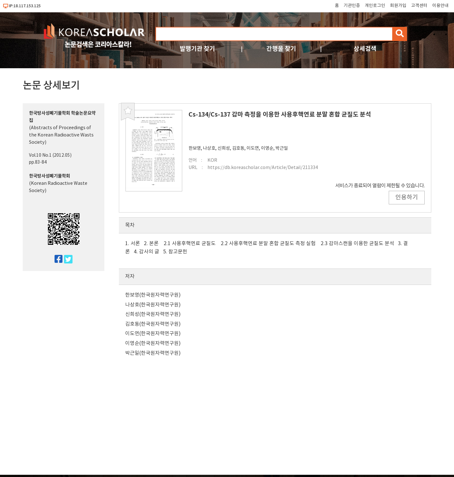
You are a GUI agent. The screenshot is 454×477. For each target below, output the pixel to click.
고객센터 (419, 5)
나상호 (209, 148)
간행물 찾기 (281, 48)
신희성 (224, 148)
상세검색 (365, 48)
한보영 (195, 148)
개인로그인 (375, 5)
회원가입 (398, 5)
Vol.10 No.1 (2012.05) (50, 155)
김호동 (238, 148)
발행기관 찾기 (197, 48)
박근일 (282, 148)
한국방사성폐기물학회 (49, 176)
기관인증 (352, 5)
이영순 (267, 148)
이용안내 (440, 5)
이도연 (253, 148)
